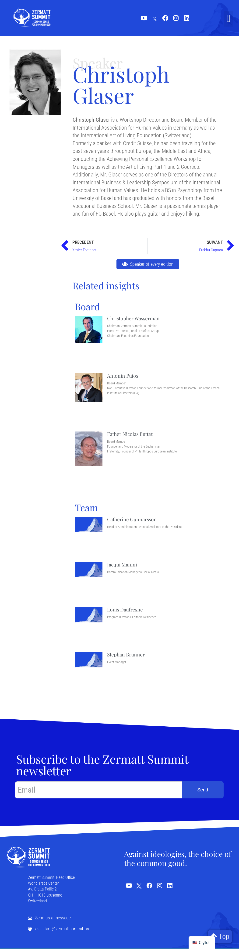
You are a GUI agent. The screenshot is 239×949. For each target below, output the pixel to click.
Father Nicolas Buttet (130, 434)
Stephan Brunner (126, 654)
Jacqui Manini (122, 564)
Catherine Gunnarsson (132, 519)
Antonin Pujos (122, 375)
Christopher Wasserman (133, 318)
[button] (228, 19)
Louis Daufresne (125, 609)
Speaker (98, 62)
